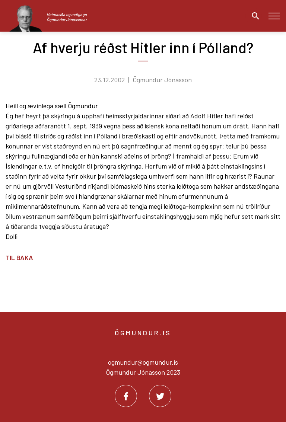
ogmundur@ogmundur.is (143, 362)
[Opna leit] (253, 16)
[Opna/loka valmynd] (274, 16)
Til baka (19, 257)
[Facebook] (126, 396)
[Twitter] (160, 396)
